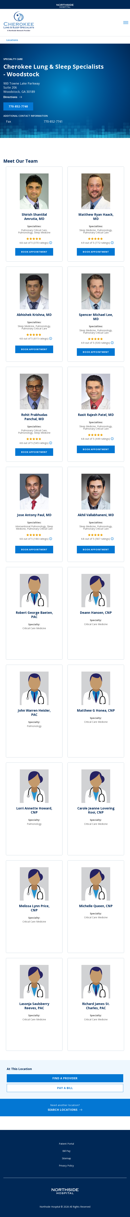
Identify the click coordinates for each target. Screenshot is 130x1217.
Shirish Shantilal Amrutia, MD (34, 216)
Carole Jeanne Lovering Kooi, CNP (95, 810)
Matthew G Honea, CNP (96, 710)
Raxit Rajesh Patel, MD (96, 415)
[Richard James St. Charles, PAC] (95, 983)
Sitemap (66, 1158)
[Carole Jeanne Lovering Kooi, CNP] (95, 787)
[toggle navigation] (125, 22)
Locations (12, 40)
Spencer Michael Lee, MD (96, 317)
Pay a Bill (65, 1088)
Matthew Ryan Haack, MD (95, 216)
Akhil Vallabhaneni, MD (96, 515)
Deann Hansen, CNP (96, 612)
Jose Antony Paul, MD (34, 515)
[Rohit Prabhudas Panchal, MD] (34, 393)
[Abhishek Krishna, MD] (34, 293)
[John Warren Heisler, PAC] (34, 689)
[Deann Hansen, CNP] (95, 592)
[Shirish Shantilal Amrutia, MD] (34, 192)
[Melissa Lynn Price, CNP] (34, 885)
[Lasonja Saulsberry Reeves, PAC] (34, 983)
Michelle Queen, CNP (96, 906)
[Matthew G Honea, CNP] (95, 689)
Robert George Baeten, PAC (34, 614)
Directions (10, 97)
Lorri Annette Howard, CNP (34, 810)
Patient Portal (66, 1143)
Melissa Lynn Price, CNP (34, 908)
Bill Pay (66, 1151)
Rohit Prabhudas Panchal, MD (34, 417)
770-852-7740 (18, 106)
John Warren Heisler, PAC (34, 712)
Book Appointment (34, 251)
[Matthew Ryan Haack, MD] (95, 192)
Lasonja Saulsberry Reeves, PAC (34, 1006)
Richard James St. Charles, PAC (96, 1006)
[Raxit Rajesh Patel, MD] (95, 393)
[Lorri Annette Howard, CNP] (34, 787)
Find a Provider (65, 1078)
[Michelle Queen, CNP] (95, 885)
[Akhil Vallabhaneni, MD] (95, 493)
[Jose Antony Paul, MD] (34, 493)
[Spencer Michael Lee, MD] (95, 293)
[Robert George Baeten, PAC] (34, 592)
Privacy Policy (66, 1165)
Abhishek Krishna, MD (34, 315)
